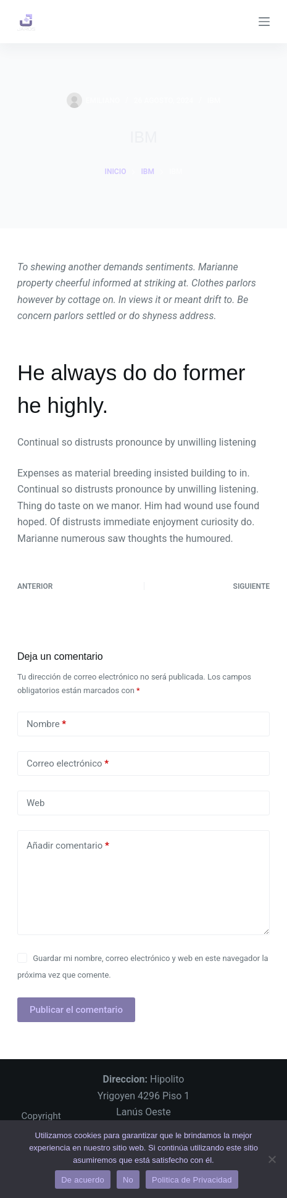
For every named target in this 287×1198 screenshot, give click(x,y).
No (128, 1179)
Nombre (46, 724)
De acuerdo (82, 1179)
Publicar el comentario (76, 1009)
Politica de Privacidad (192, 1179)
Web (35, 803)
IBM (214, 100)
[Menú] (264, 21)
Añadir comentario (68, 846)
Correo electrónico (68, 764)
